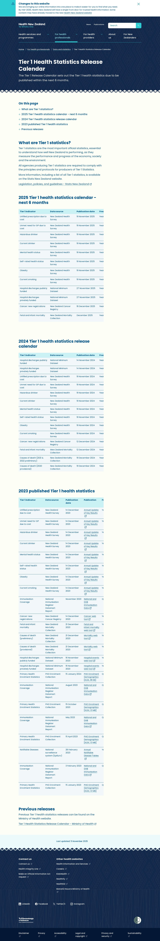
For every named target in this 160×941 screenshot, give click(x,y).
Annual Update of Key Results (91, 513)
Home (21, 49)
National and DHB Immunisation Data (90, 603)
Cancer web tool (90, 618)
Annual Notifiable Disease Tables (91, 754)
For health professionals (38, 49)
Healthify (61, 879)
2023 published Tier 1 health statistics (43, 124)
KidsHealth (61, 874)
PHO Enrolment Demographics (91, 677)
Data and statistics (62, 49)
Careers (60, 869)
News (88, 24)
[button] (138, 4)
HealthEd (61, 884)
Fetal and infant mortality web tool (91, 627)
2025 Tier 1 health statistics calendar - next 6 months (53, 114)
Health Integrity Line (29, 869)
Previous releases (31, 129)
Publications (99, 24)
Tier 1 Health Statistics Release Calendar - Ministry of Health (57, 824)
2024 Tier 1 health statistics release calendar (48, 119)
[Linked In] (24, 903)
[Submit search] (138, 25)
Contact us (24, 864)
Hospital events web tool (91, 659)
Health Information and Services (72, 864)
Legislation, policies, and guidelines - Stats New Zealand (55, 184)
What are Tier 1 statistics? (36, 109)
